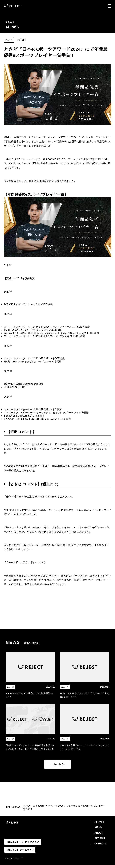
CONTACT (100, 843)
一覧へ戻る (57, 764)
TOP (8, 807)
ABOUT (98, 833)
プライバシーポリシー (13, 858)
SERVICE (99, 822)
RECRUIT (99, 838)
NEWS (17, 807)
